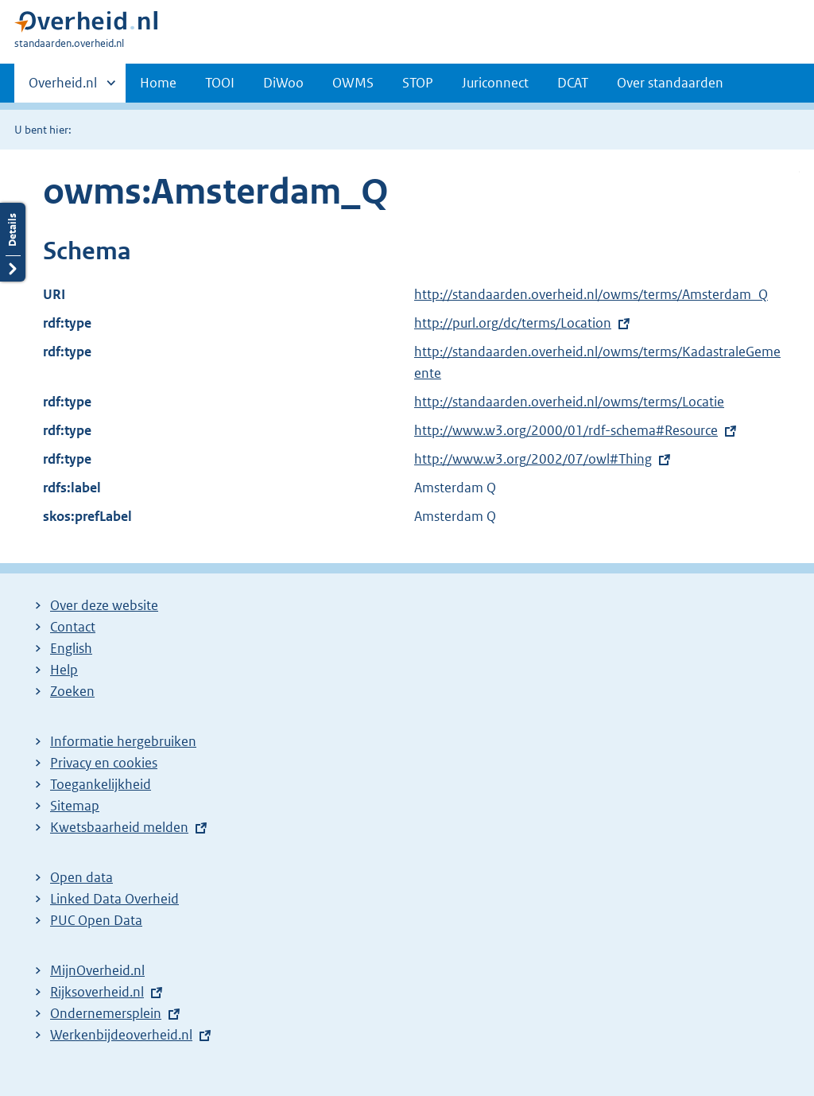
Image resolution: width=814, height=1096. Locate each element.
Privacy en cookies (103, 762)
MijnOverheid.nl (97, 970)
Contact (72, 626)
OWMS (353, 82)
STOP (417, 82)
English (71, 648)
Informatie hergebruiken (123, 741)
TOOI (220, 82)
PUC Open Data (96, 920)
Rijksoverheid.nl (97, 992)
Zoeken (72, 691)
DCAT (572, 82)
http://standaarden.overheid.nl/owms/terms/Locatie (569, 401)
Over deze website (104, 605)
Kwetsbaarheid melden (119, 827)
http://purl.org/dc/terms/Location (512, 323)
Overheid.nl (63, 87)
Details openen (12, 242)
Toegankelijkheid (100, 784)
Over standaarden (670, 82)
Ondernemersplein (105, 1013)
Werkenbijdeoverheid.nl (121, 1035)
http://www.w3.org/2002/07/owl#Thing (533, 459)
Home (158, 82)
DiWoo (283, 82)
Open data (81, 877)
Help (64, 669)
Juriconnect (495, 82)
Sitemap (74, 805)
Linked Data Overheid (114, 899)
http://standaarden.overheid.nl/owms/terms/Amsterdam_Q (591, 294)
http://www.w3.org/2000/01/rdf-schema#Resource (566, 430)
